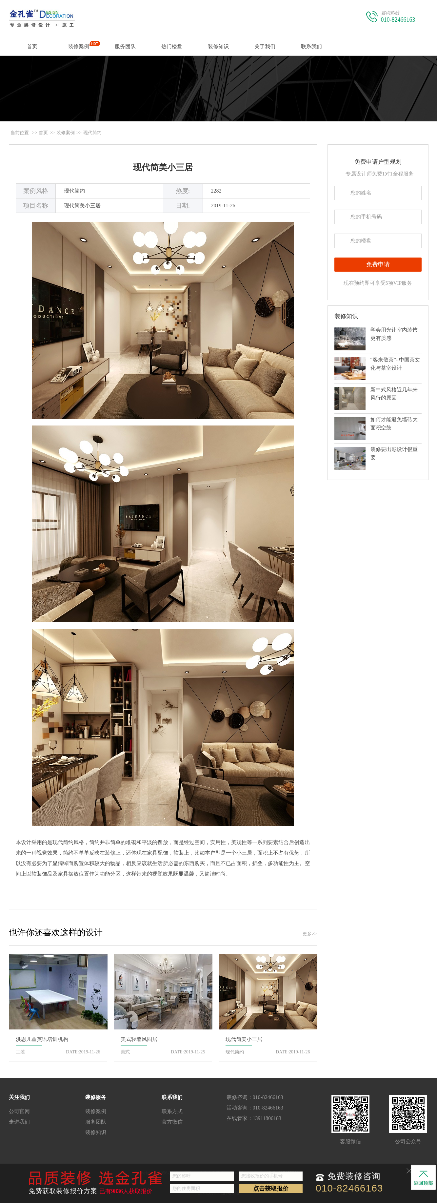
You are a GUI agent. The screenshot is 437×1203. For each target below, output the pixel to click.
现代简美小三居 (163, 167)
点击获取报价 (270, 1188)
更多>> (310, 934)
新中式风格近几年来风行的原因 (394, 394)
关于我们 (265, 49)
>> (34, 132)
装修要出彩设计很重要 (394, 453)
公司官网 (19, 1111)
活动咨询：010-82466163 (255, 1107)
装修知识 (218, 46)
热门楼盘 (171, 46)
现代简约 (92, 132)
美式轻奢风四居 (139, 1039)
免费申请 (378, 264)
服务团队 (125, 46)
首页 (32, 49)
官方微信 (172, 1122)
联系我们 (311, 49)
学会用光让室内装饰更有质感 (394, 334)
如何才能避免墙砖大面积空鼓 (394, 423)
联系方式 (172, 1111)
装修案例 (79, 48)
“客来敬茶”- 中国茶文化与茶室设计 (395, 364)
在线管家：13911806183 (254, 1118)
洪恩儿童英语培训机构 (42, 1039)
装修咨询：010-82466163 (255, 1097)
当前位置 (19, 132)
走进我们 (19, 1122)
